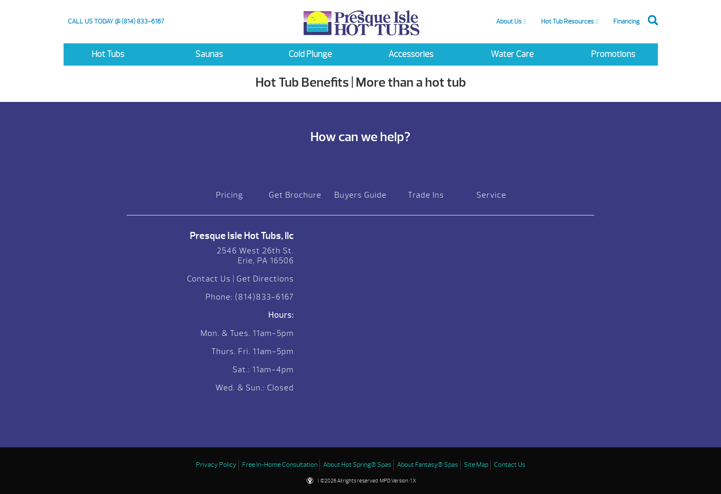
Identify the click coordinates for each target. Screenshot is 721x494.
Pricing (229, 195)
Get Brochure (295, 195)
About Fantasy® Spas (427, 465)
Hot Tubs (108, 54)
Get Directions (265, 279)
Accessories (410, 54)
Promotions (613, 54)
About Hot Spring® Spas (357, 465)
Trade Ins (426, 195)
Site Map (476, 465)
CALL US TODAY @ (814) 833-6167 (116, 21)
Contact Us (209, 279)
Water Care (512, 54)
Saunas (209, 54)
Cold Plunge (310, 54)
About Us (509, 21)
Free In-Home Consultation (279, 465)
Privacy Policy (216, 465)
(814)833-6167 (263, 297)
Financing (626, 21)
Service (491, 195)
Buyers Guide (360, 195)
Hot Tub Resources (567, 21)
